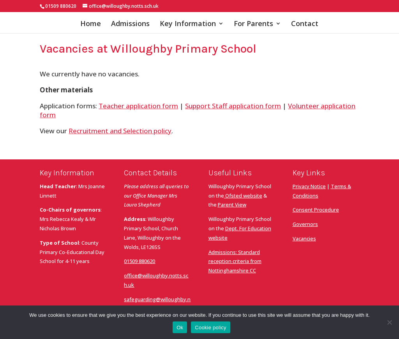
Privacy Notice (309, 186)
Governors (305, 224)
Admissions (130, 24)
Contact (304, 24)
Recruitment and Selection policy (120, 130)
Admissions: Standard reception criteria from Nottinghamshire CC (234, 261)
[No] (389, 322)
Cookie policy (210, 327)
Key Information (188, 24)
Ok (180, 327)
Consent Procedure (316, 209)
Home (90, 24)
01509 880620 (139, 261)
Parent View (232, 204)
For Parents (253, 24)
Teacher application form (138, 105)
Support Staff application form (233, 105)
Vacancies (304, 238)
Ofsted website (243, 195)
